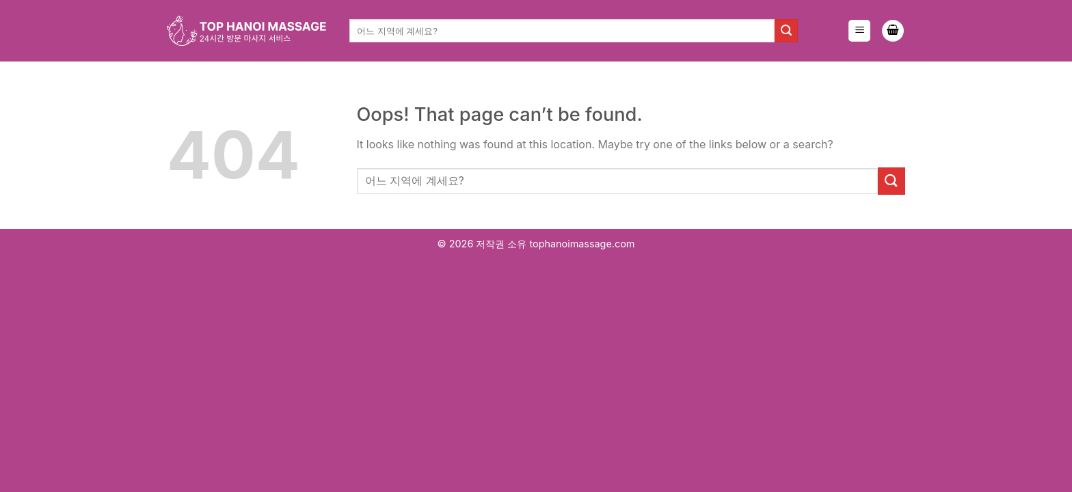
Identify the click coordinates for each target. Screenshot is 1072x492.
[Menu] (859, 31)
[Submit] (786, 30)
